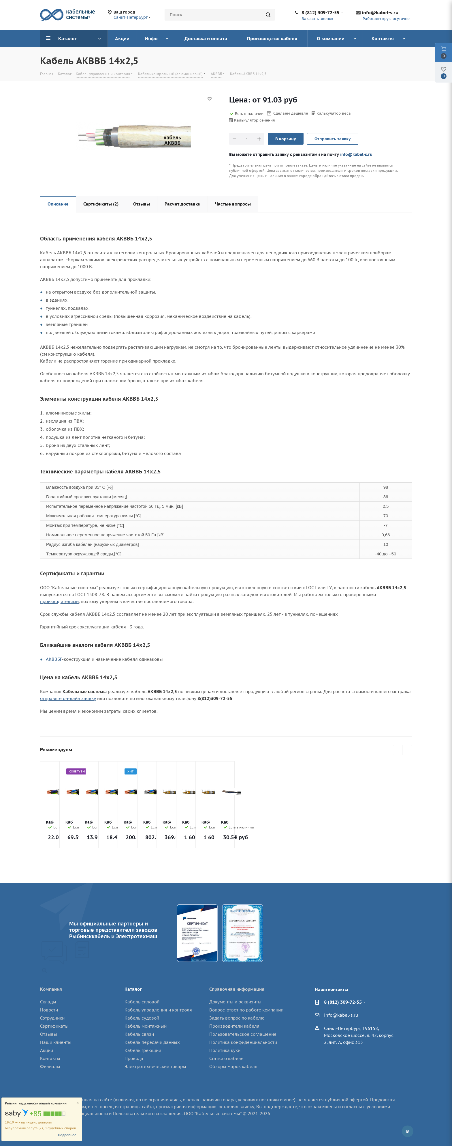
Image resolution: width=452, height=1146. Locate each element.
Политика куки (224, 1050)
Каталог (133, 989)
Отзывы (48, 1034)
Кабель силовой (142, 1002)
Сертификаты (54, 1026)
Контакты (50, 1058)
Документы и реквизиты (235, 1002)
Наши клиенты (55, 1042)
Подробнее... (68, 1135)
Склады (48, 1002)
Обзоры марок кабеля (233, 1066)
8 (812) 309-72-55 (320, 12)
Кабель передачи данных (152, 1042)
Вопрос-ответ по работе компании (246, 1010)
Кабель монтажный (146, 1026)
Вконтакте (407, 1131)
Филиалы (50, 1066)
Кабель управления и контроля (158, 1010)
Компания (51, 989)
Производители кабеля (234, 1026)
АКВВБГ (54, 659)
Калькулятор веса (334, 113)
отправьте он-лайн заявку (68, 698)
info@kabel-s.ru (380, 12)
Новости (49, 1010)
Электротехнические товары (155, 1066)
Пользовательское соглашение (242, 1034)
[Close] (77, 1103)
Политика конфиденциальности (243, 1042)
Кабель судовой (142, 1018)
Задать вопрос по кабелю (237, 1018)
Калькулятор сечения (254, 120)
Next (407, 750)
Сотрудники (52, 1018)
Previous (398, 750)
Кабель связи (139, 1034)
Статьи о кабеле (226, 1058)
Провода (134, 1058)
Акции (46, 1050)
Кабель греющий (143, 1050)
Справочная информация (236, 989)
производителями (59, 601)
